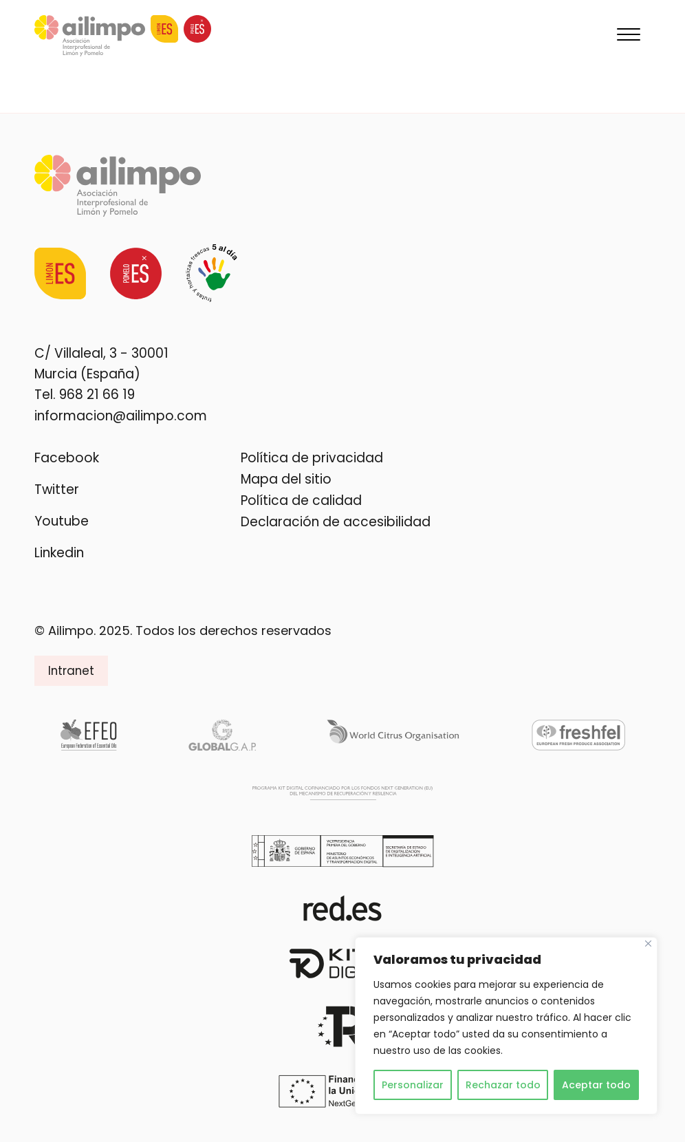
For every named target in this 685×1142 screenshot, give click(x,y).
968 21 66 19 (97, 394)
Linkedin (59, 552)
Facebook (66, 458)
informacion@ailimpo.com (120, 416)
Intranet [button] (71, 670)
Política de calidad (301, 500)
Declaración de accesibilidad (336, 522)
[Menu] (629, 35)
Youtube (61, 521)
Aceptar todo (596, 1085)
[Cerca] (648, 943)
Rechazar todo (503, 1085)
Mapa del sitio (286, 479)
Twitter (56, 489)
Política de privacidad (312, 458)
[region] (506, 1025)
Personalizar (413, 1085)
